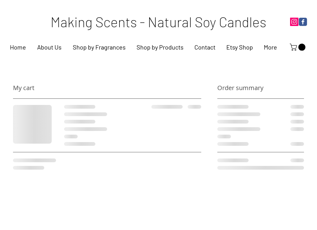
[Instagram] (294, 22)
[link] (298, 47)
